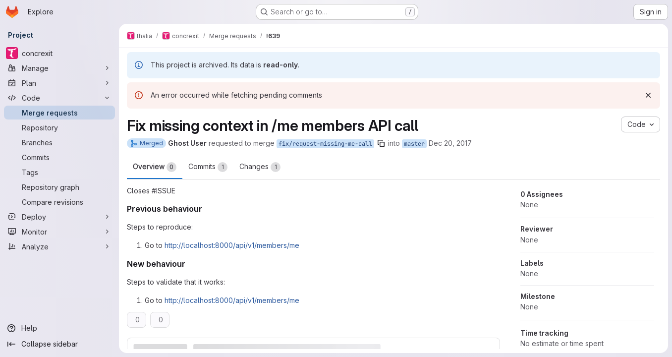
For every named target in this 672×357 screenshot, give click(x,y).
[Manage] (59, 68)
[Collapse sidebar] (59, 344)
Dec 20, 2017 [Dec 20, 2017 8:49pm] (450, 143)
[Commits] (59, 157)
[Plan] (59, 83)
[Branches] (59, 142)
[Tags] (59, 172)
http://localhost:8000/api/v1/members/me (232, 245)
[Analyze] (59, 246)
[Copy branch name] (381, 143)
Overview (154, 167)
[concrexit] (59, 53)
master (414, 144)
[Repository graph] (59, 187)
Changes (259, 167)
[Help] (59, 328)
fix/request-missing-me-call (325, 144)
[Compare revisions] (59, 202)
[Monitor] (59, 231)
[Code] (59, 98)
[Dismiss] (648, 95)
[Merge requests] (59, 112)
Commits (207, 167)
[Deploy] (59, 217)
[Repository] (59, 127)
